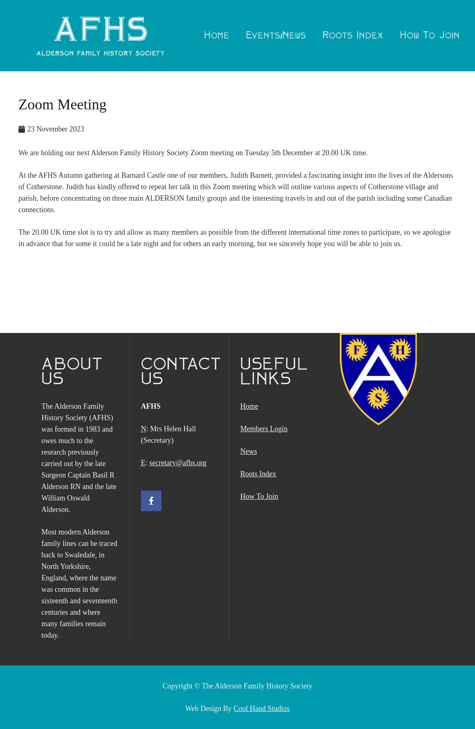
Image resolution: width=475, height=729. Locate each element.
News (248, 451)
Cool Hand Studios (262, 708)
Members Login (263, 429)
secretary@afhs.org (178, 463)
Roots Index (258, 474)
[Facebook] (151, 501)
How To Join (259, 496)
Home (249, 406)
